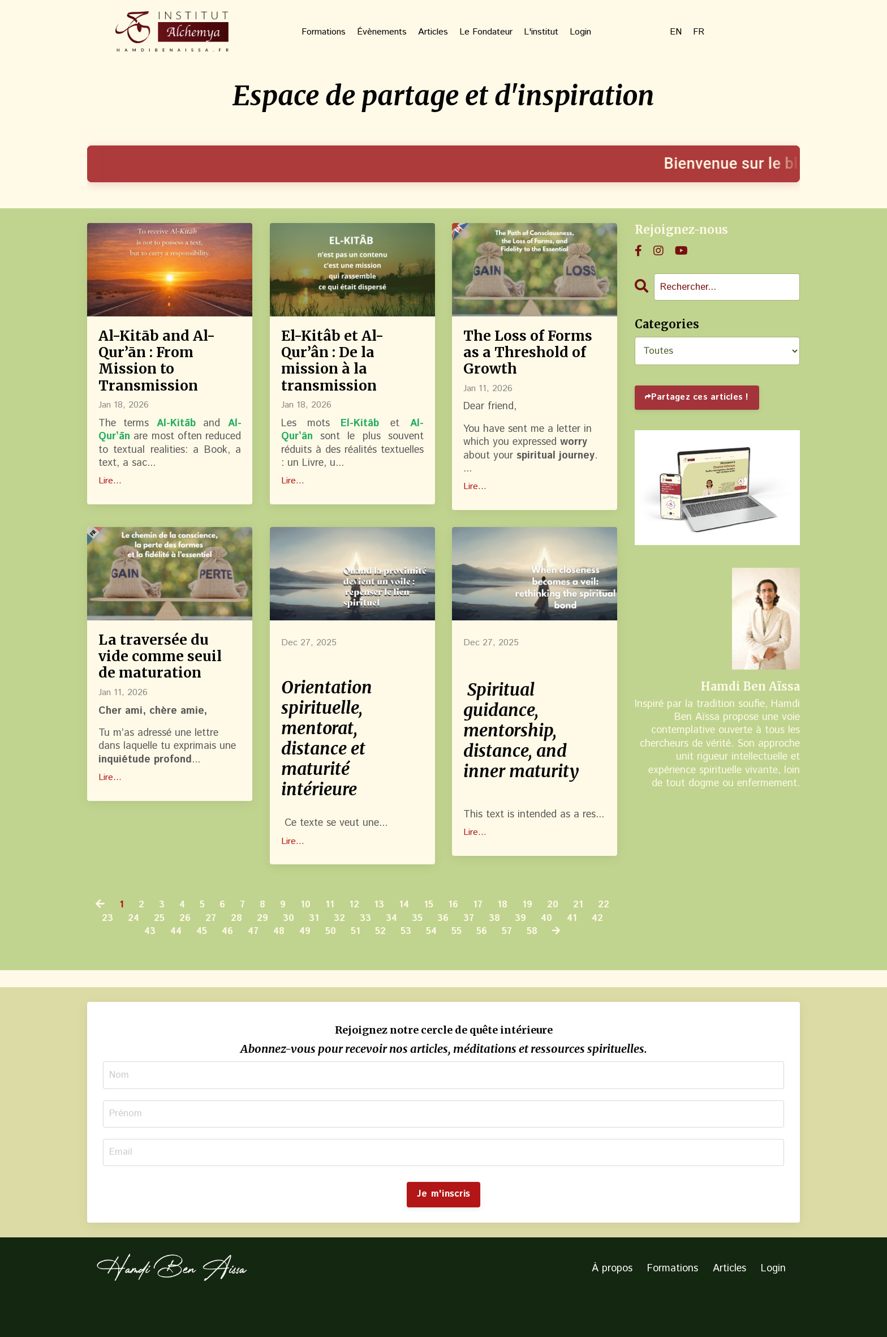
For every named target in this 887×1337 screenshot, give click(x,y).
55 (487, 963)
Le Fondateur (486, 32)
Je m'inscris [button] (443, 1230)
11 (342, 936)
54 (461, 963)
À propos (612, 1305)
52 (408, 963)
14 (417, 936)
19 (544, 936)
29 (298, 950)
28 (271, 950)
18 (518, 936)
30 (326, 950)
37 (513, 950)
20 (570, 936)
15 (443, 936)
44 (194, 963)
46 (248, 963)
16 (468, 936)
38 (540, 950)
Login (580, 32)
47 (275, 963)
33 (405, 950)
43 (167, 963)
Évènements (382, 32)
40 (594, 950)
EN (676, 32)
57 (539, 963)
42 (140, 963)
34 (433, 950)
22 (110, 950)
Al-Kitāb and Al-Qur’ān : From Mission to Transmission (169, 368)
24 (164, 950)
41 (114, 963)
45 (221, 963)
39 (567, 950)
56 (513, 963)
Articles (433, 32)
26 (218, 950)
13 (392, 936)
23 (137, 950)
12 (366, 936)
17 (493, 936)
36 (486, 950)
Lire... (110, 497)
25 (191, 950)
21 (596, 936)
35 (460, 950)
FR (698, 32)
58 (566, 963)
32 (378, 950)
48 (302, 963)
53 (434, 963)
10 (317, 936)
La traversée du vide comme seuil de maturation (164, 704)
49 (329, 963)
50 (356, 963)
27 (245, 950)
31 (352, 950)
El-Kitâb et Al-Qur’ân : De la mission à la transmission (343, 368)
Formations (324, 32)
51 (382, 963)
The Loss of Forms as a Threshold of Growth (517, 368)
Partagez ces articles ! (703, 398)
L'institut (541, 32)
